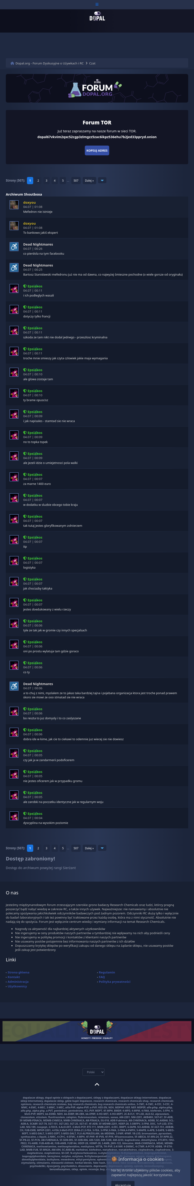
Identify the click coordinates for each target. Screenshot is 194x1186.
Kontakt (14, 977)
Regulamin (107, 972)
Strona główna (19, 972)
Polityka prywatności (115, 981)
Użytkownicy (17, 986)
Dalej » (89, 181)
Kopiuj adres (97, 150)
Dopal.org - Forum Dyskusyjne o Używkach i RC (50, 63)
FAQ (102, 977)
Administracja (18, 981)
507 (76, 181)
